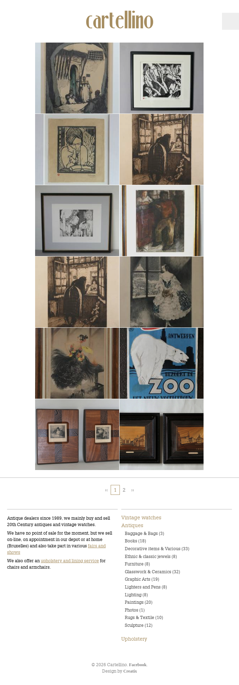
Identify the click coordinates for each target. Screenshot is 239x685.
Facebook (137, 664)
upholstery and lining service (70, 560)
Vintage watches (141, 517)
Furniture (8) (137, 564)
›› (132, 490)
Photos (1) (135, 610)
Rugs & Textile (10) (144, 617)
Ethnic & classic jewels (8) (151, 556)
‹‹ (106, 490)
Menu (230, 21)
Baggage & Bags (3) (144, 533)
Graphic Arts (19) (142, 579)
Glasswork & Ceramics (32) (152, 571)
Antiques (132, 525)
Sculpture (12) (138, 625)
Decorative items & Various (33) (157, 548)
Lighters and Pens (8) (146, 587)
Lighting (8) (136, 594)
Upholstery (134, 639)
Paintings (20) (138, 602)
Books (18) (135, 540)
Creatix (130, 671)
